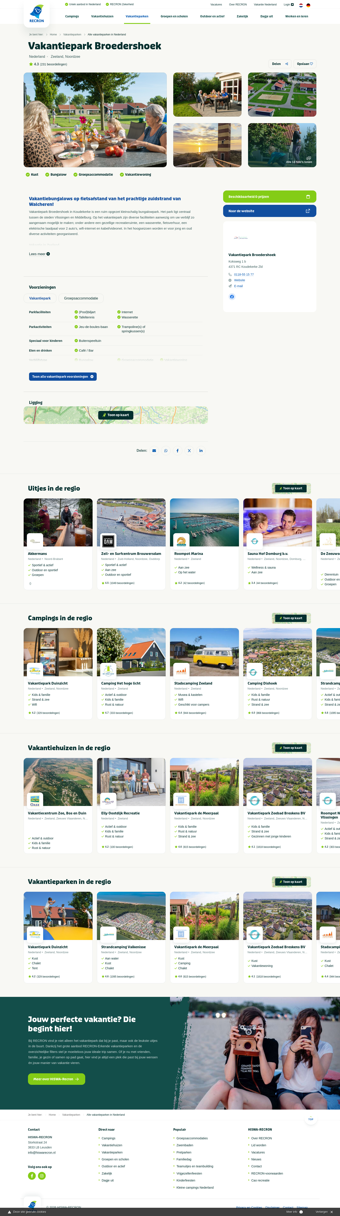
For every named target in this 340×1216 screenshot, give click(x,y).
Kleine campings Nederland (195, 1187)
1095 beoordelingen (122, 976)
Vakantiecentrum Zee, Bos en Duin (57, 813)
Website (239, 280)
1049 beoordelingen (122, 583)
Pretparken (184, 1152)
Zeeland (196, 559)
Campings (72, 16)
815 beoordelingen (194, 847)
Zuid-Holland (126, 559)
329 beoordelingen (48, 713)
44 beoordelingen (267, 583)
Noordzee (141, 559)
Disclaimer (272, 1207)
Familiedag (184, 1159)
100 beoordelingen (121, 847)
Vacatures (216, 4)
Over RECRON (238, 4)
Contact (256, 1166)
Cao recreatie (260, 1180)
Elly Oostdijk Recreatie (120, 813)
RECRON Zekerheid (120, 4)
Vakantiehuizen (102, 16)
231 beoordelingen (53, 64)
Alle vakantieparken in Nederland (107, 34)
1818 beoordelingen (268, 847)
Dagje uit (266, 16)
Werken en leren (296, 16)
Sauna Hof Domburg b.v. (268, 553)
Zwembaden (185, 1145)
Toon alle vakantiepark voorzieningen (62, 377)
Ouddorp (154, 559)
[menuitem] (72, 16)
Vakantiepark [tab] (40, 298)
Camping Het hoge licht (121, 683)
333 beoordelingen (121, 713)
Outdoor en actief (212, 16)
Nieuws (256, 1159)
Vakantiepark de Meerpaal (196, 813)
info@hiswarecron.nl (42, 1152)
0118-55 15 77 (244, 274)
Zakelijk (242, 16)
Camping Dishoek (262, 683)
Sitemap (302, 1207)
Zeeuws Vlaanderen (68, 818)
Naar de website (269, 211)
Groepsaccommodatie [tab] (81, 298)
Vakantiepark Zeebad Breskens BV (276, 813)
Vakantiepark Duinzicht (48, 683)
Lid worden (258, 1145)
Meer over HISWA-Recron (56, 1079)
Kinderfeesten (186, 1180)
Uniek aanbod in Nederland (83, 4)
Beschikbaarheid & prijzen (269, 197)
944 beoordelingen (194, 713)
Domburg (295, 559)
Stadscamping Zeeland (193, 683)
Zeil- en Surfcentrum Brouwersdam (131, 553)
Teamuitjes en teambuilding (195, 1166)
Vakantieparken (137, 16)
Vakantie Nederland (265, 4)
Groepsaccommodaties (192, 1138)
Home (53, 34)
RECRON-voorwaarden (267, 1173)
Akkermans (37, 553)
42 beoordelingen (194, 583)
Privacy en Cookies (249, 1207)
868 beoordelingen (267, 713)
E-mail (238, 286)
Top (310, 1118)
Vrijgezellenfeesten (189, 1173)
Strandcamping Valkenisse (123, 947)
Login (289, 4)
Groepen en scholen (174, 16)
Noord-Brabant (53, 559)
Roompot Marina (188, 553)
